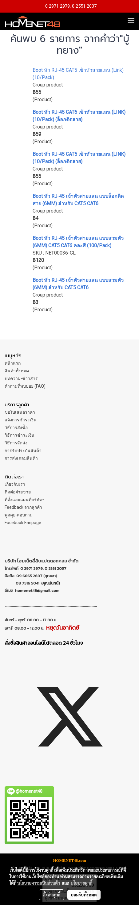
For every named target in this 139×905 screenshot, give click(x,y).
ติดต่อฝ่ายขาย (18, 491)
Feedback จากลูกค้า (23, 507)
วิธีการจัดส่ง (16, 442)
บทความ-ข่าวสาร (21, 378)
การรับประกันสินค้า (23, 450)
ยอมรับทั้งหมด (84, 894)
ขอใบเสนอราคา (20, 412)
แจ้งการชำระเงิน (21, 419)
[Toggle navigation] (131, 21)
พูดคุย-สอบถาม (19, 514)
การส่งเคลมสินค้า (21, 458)
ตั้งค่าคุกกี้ (51, 894)
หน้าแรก (13, 363)
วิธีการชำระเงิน (19, 435)
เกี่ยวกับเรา (15, 484)
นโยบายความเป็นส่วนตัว (38, 883)
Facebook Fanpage (23, 522)
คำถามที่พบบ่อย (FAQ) (25, 386)
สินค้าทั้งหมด (17, 370)
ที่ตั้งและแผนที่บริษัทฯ (25, 499)
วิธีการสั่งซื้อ (16, 427)
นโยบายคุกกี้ (81, 883)
